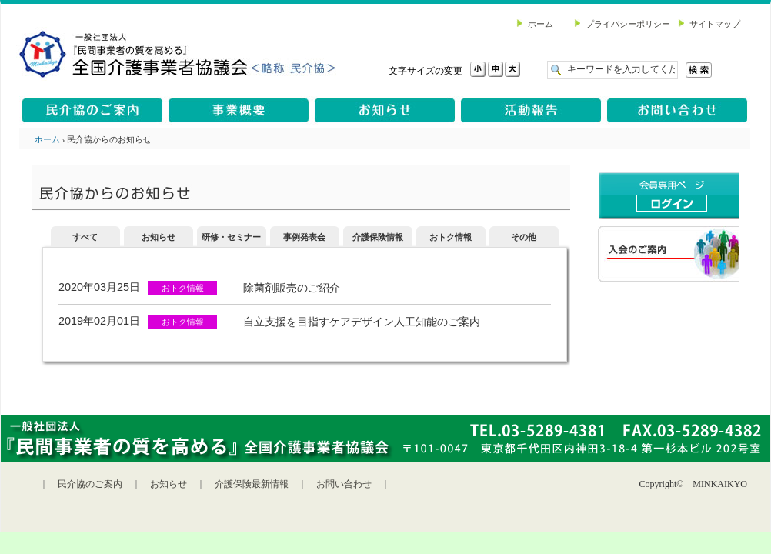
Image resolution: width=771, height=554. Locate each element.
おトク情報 (450, 237)
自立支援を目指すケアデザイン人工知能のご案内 (361, 321)
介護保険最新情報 (252, 484)
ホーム (47, 139)
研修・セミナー (231, 237)
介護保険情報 (377, 237)
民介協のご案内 (90, 484)
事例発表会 (304, 237)
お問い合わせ (344, 484)
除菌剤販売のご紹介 (291, 288)
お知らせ (158, 237)
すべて (85, 237)
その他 (523, 237)
